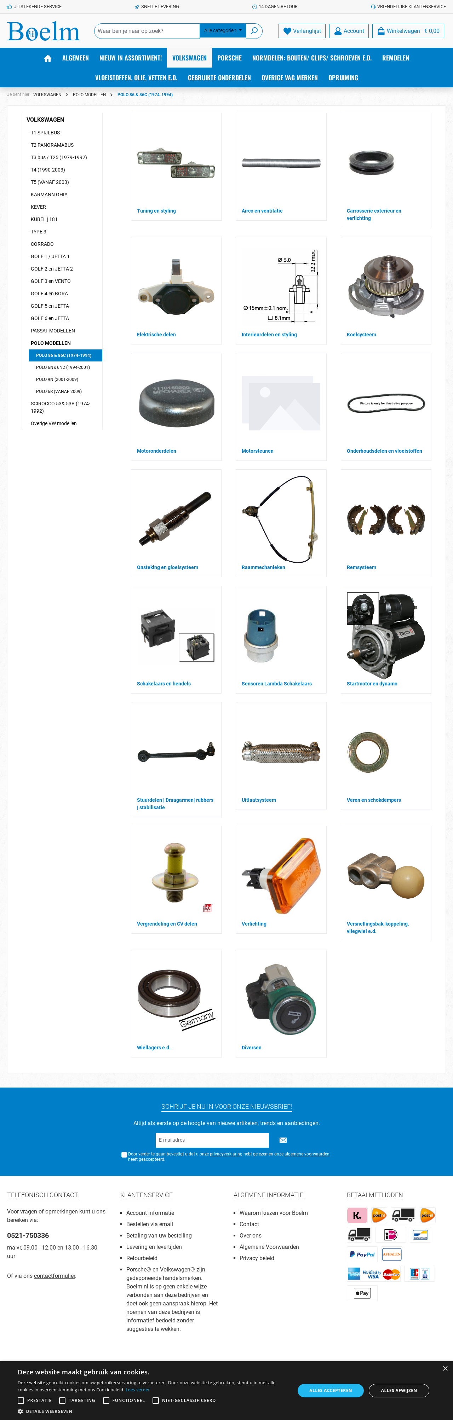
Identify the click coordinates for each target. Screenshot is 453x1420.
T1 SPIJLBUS (45, 132)
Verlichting (254, 924)
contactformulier (54, 1276)
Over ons (251, 1235)
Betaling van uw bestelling (159, 1235)
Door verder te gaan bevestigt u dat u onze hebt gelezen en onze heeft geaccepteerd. (228, 1157)
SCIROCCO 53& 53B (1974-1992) (60, 407)
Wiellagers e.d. (154, 1047)
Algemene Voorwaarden (269, 1247)
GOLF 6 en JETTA (50, 318)
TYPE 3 (38, 231)
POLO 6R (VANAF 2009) (59, 391)
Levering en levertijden (154, 1247)
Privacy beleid (257, 1258)
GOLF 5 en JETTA (50, 306)
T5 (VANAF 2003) (50, 182)
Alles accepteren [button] (330, 1390)
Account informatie (150, 1213)
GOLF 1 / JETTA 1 (50, 256)
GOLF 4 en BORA (49, 293)
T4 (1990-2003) (48, 170)
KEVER (38, 207)
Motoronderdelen (156, 451)
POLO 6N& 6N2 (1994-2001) (63, 367)
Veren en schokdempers (374, 800)
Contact (249, 1224)
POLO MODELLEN (51, 343)
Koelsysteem (361, 334)
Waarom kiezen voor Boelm (274, 1213)
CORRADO (42, 244)
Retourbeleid (141, 1258)
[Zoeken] (254, 31)
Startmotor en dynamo (372, 683)
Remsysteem (361, 567)
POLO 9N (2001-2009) (57, 379)
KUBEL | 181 (44, 219)
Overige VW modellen (54, 423)
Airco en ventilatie (262, 211)
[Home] (48, 58)
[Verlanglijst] (302, 31)
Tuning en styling (156, 211)
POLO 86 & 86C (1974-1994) (63, 355)
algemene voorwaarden (307, 1154)
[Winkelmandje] (408, 31)
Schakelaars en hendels (164, 683)
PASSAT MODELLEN (53, 331)
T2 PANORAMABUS (52, 145)
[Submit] (283, 1140)
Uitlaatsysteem (259, 800)
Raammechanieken (263, 567)
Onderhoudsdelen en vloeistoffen (384, 451)
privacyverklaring (226, 1154)
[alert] (226, 1390)
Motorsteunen (258, 451)
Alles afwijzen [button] (399, 1390)
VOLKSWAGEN (45, 119)
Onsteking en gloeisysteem (167, 567)
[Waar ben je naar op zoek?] (147, 31)
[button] (152, 1411)
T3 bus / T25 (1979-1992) (59, 157)
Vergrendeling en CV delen (167, 924)
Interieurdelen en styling (269, 334)
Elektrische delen (156, 334)
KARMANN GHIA (49, 194)
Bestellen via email (149, 1224)
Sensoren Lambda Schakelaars (277, 683)
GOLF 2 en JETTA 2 (52, 269)
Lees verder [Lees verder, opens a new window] (138, 1390)
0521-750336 (28, 1235)
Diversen (252, 1047)
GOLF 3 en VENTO (51, 281)
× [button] (445, 1369)
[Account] (349, 31)
